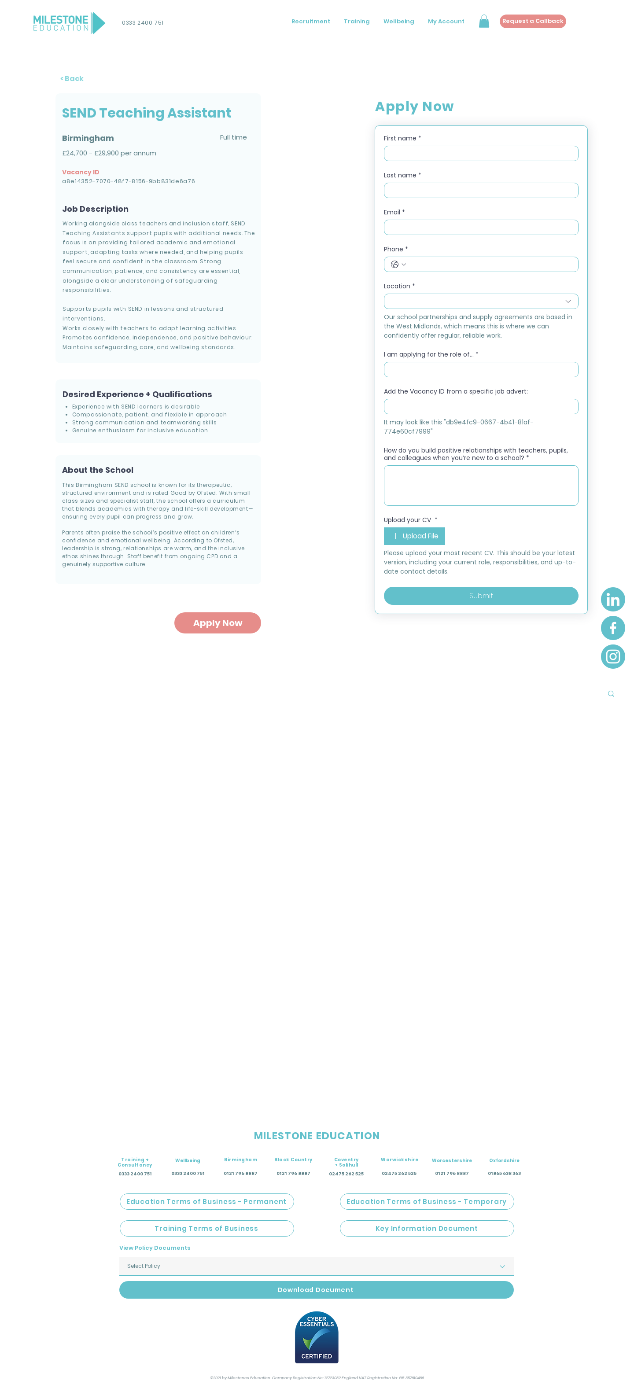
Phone (396, 249)
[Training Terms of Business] (207, 1228)
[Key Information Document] (427, 1228)
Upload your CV (411, 520)
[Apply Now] (217, 622)
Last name (402, 175)
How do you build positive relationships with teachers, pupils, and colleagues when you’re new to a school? (476, 454)
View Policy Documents (155, 1248)
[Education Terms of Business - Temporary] (427, 1201)
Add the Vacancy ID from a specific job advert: (456, 391)
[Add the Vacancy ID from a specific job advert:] (478, 406)
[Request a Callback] (533, 21)
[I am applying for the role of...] (478, 369)
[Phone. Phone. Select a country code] (398, 264)
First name (402, 138)
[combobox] (481, 301)
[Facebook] (613, 628)
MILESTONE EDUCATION (317, 1136)
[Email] (478, 227)
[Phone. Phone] (490, 264)
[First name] (478, 153)
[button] (484, 21)
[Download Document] (316, 1290)
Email (394, 212)
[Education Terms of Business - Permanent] (207, 1201)
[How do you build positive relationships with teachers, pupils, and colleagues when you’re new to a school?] (481, 485)
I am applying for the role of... (431, 354)
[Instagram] (613, 656)
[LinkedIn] (613, 599)
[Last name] (478, 190)
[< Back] (76, 79)
